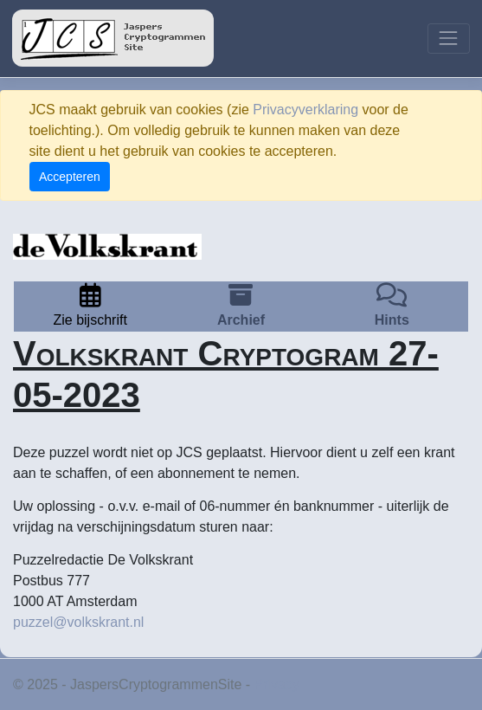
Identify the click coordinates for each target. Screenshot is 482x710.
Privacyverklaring (305, 109)
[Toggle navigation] (448, 38)
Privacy (276, 684)
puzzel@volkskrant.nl (78, 622)
